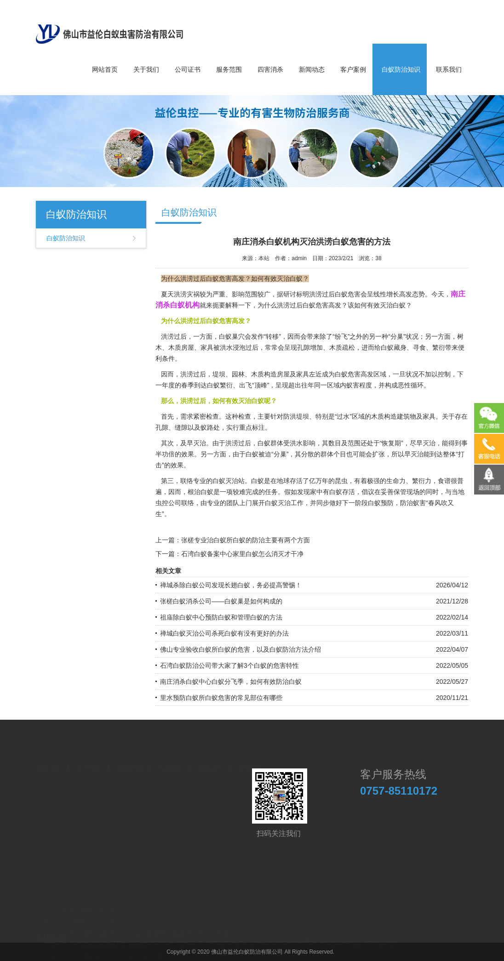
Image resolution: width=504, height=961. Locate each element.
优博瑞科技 (379, 939)
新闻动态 (312, 69)
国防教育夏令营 (151, 939)
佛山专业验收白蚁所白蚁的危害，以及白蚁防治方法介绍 (240, 649)
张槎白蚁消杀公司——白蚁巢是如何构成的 (221, 601)
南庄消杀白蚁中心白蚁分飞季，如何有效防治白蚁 (231, 681)
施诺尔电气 (266, 939)
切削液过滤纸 (226, 939)
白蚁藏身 (394, 347)
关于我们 (146, 69)
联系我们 (449, 69)
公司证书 (187, 69)
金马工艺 (191, 939)
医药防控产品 (340, 939)
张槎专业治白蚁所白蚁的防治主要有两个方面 (245, 540)
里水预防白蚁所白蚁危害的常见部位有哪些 (221, 697)
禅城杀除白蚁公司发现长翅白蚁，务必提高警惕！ (231, 585)
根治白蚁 (200, 491)
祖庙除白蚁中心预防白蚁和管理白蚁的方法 (221, 617)
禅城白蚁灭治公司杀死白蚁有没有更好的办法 (224, 633)
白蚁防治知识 (401, 69)
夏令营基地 (301, 939)
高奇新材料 (109, 939)
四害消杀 (270, 69)
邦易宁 (80, 939)
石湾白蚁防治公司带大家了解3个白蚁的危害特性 (229, 665)
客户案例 (353, 69)
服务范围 (229, 69)
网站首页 (105, 69)
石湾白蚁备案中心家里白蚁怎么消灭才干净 (242, 553)
